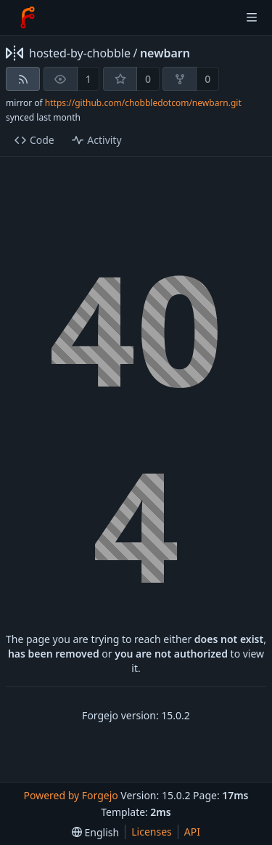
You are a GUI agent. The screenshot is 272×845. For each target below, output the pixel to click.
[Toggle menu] (252, 17)
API (192, 831)
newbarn (165, 53)
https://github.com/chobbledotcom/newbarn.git (143, 103)
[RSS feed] (23, 79)
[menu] (95, 832)
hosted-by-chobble (80, 53)
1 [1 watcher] (88, 79)
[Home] (27, 17)
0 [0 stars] (148, 79)
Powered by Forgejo (70, 795)
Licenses (151, 831)
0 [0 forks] (207, 79)
